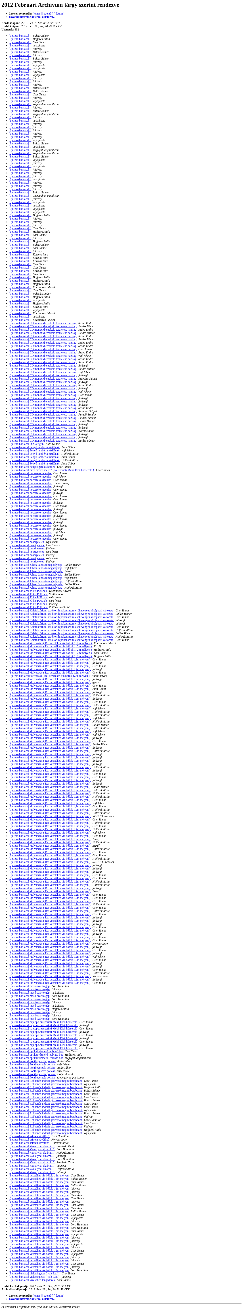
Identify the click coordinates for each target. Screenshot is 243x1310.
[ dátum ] (59, 13)
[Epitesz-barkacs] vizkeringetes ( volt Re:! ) (34, 1273)
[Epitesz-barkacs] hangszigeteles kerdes (32, 466)
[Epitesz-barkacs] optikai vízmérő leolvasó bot (36, 1051)
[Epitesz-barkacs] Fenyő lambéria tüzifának (34, 447)
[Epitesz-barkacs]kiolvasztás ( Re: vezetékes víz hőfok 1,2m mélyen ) (49, 675)
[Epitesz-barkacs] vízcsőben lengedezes (32, 1280)
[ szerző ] (47, 13)
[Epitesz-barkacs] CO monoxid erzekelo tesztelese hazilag (43, 323)
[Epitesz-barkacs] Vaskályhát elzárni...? (32, 1146)
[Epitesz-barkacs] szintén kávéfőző (29, 1136)
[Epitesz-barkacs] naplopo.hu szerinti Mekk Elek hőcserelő (43, 1022)
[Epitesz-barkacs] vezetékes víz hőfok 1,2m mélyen (39, 1175)
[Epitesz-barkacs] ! (20, 35)
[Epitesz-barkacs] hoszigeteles (27, 541)
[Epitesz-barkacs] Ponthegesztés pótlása (32, 1061)
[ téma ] (37, 13)
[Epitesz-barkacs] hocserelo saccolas (30, 473)
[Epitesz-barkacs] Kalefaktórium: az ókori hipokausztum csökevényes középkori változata (61, 610)
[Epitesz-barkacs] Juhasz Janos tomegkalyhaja (36, 564)
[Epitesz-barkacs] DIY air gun (26, 443)
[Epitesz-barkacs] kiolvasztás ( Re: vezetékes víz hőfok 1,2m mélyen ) (50, 659)
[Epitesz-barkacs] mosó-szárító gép (29, 986)
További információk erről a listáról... (32, 16)
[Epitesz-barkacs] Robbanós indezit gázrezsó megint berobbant (46, 1080)
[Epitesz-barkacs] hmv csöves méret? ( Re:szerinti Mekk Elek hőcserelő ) (52, 470)
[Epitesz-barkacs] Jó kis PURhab (28, 590)
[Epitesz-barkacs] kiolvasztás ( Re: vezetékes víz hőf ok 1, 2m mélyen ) (51, 643)
